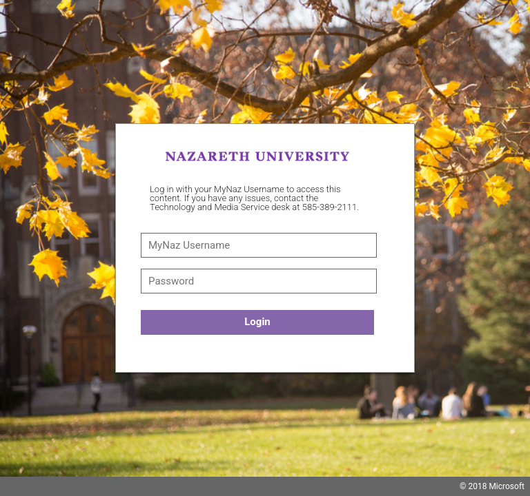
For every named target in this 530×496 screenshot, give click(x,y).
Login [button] (257, 322)
